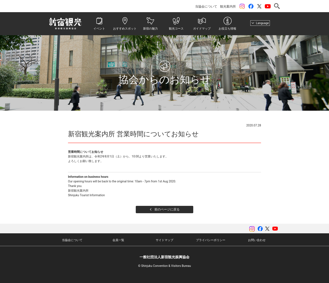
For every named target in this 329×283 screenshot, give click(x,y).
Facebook (250, 6)
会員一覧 (118, 240)
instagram (242, 6)
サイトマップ (164, 240)
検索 (277, 6)
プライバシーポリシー (210, 240)
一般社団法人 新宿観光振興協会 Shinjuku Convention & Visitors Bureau (65, 23)
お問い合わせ (257, 240)
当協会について (206, 6)
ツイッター (259, 6)
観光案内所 (228, 6)
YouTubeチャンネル (268, 6)
